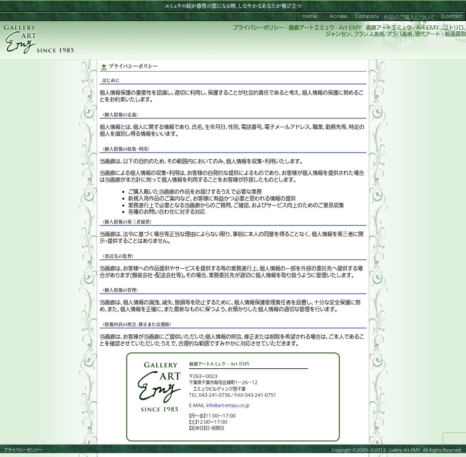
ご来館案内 (338, 16)
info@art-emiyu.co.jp (227, 405)
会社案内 (366, 16)
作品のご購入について (409, 18)
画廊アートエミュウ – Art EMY (309, 16)
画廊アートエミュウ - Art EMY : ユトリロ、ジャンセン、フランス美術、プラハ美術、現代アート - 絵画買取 (396, 31)
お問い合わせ (452, 16)
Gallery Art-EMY (404, 450)
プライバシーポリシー (23, 450)
